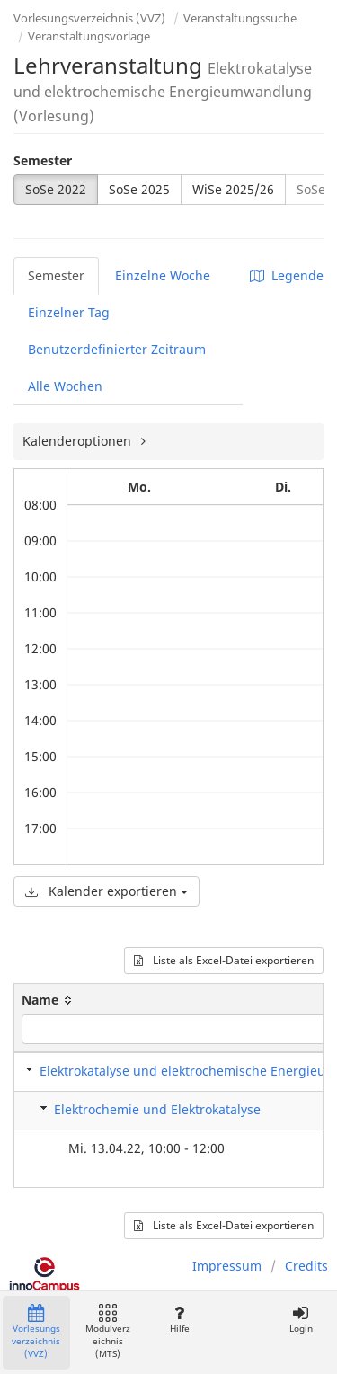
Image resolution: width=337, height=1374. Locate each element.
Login (300, 1319)
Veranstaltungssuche (240, 18)
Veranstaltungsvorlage (89, 36)
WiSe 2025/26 (233, 189)
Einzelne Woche (162, 275)
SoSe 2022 (55, 189)
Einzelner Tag (69, 312)
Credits (306, 1265)
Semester (42, 160)
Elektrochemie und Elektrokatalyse (157, 1109)
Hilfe (179, 1319)
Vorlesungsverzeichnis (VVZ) (89, 18)
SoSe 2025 (139, 189)
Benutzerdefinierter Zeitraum (117, 349)
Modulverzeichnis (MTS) (107, 1332)
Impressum (227, 1265)
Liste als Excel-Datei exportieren (224, 960)
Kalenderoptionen (78, 440)
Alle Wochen (65, 385)
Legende (287, 275)
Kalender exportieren (106, 891)
